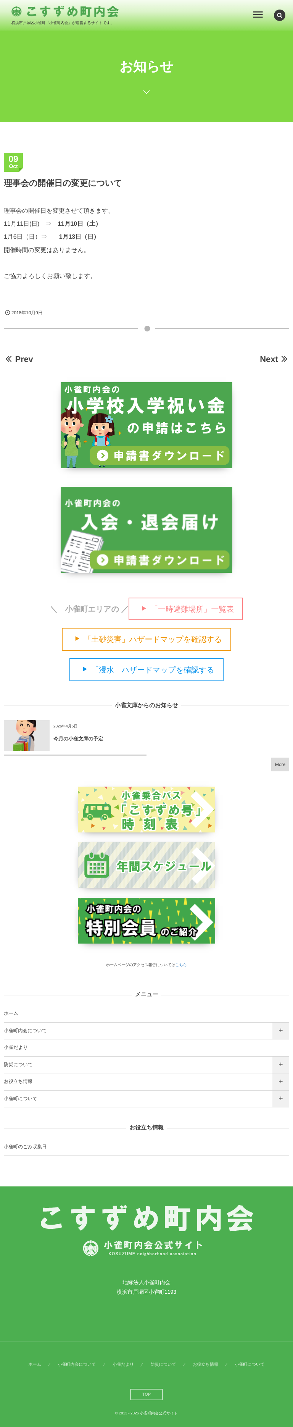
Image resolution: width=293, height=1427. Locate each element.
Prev (18, 359)
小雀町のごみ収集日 (25, 1146)
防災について (18, 1064)
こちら (181, 965)
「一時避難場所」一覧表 (192, 609)
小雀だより (16, 1047)
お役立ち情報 (18, 1081)
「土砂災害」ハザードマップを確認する (153, 639)
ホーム (11, 1013)
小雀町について (20, 1098)
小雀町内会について (25, 1030)
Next (274, 359)
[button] (279, 15)
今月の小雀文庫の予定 (78, 739)
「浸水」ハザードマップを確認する (152, 670)
